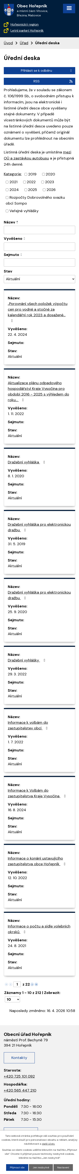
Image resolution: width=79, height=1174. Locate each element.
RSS (53, 81)
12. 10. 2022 (17, 877)
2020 (50, 174)
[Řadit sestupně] (17, 223)
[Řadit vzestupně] (17, 221)
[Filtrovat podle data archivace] (39, 262)
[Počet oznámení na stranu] (12, 999)
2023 (49, 181)
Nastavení (63, 1167)
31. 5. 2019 (16, 543)
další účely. (48, 1143)
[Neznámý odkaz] (32, 984)
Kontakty (19, 1057)
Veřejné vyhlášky (24, 210)
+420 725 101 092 (19, 1076)
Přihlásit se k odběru (47, 70)
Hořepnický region (25, 24)
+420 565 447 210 (20, 1090)
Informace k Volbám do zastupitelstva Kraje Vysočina (37, 793)
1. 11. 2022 (16, 413)
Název (9, 222)
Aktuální (15, 356)
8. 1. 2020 (16, 476)
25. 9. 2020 (17, 611)
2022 (31, 181)
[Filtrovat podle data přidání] (39, 247)
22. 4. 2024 (17, 334)
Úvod (8, 42)
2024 (14, 189)
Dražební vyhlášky (27, 660)
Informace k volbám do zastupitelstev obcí (28, 725)
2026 (51, 189)
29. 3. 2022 (17, 674)
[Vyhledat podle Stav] (39, 279)
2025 (32, 189)
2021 (13, 181)
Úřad (24, 42)
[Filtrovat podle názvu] (39, 230)
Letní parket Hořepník (27, 30)
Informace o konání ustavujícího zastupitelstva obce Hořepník (37, 861)
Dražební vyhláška (27, 462)
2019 (32, 174)
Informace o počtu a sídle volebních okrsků (39, 929)
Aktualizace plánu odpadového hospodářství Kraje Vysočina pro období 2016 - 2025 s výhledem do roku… (38, 391)
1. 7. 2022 (15, 742)
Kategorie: (12, 173)
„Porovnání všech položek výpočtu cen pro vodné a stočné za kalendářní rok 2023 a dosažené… (37, 312)
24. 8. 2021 (17, 945)
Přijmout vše (17, 1167)
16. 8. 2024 (17, 809)
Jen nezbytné (41, 1167)
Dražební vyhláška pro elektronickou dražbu (39, 527)
